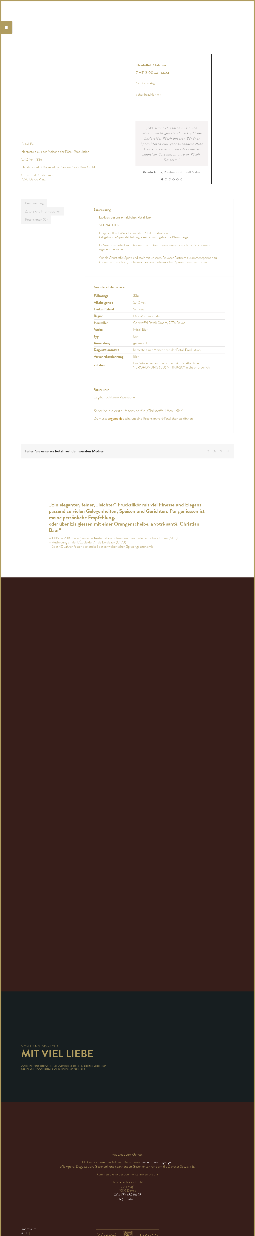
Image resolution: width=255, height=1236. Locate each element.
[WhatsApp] (221, 451)
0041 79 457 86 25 (127, 1194)
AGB (24, 1233)
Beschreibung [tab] (34, 203)
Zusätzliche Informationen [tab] (43, 211)
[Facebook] (208, 451)
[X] (214, 451)
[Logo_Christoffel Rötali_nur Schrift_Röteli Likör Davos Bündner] (53, 8)
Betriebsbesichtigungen (156, 1162)
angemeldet (116, 418)
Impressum (28, 1228)
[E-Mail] (227, 451)
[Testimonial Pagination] (162, 179)
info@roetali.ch (127, 1199)
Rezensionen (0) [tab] (36, 219)
